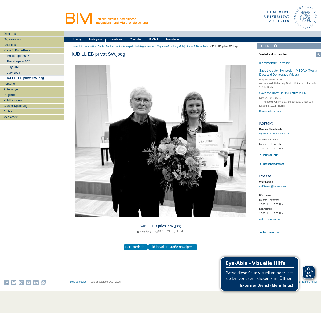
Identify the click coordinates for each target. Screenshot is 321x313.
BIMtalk (154, 39)
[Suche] (318, 54)
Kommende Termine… (272, 111)
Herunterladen (135, 247)
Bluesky (76, 39)
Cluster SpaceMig (15, 106)
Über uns (10, 34)
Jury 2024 (13, 72)
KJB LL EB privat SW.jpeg (25, 78)
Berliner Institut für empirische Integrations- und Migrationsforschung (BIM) (145, 46)
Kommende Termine (274, 63)
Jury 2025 (13, 67)
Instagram (95, 39)
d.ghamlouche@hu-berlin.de (274, 133)
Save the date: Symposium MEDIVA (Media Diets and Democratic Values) (288, 72)
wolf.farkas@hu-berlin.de (272, 186)
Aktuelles (10, 45)
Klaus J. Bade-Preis (17, 50)
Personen (10, 83)
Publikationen (13, 100)
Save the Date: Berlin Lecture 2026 (282, 93)
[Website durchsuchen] (289, 54)
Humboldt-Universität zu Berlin (88, 46)
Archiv (8, 111)
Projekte (9, 95)
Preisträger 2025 (18, 56)
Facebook (116, 39)
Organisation (12, 39)
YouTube (135, 39)
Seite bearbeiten (78, 282)
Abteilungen (12, 89)
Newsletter (173, 39)
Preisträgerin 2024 (19, 61)
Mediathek (11, 117)
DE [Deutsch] (262, 46)
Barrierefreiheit (309, 282)
